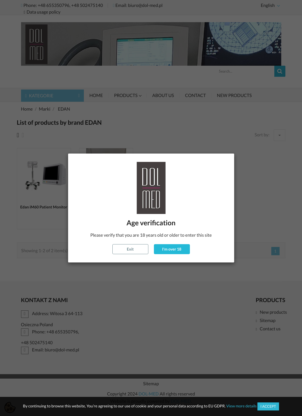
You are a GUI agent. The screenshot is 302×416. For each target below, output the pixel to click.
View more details (241, 406)
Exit (130, 249)
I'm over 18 (171, 249)
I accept (268, 406)
